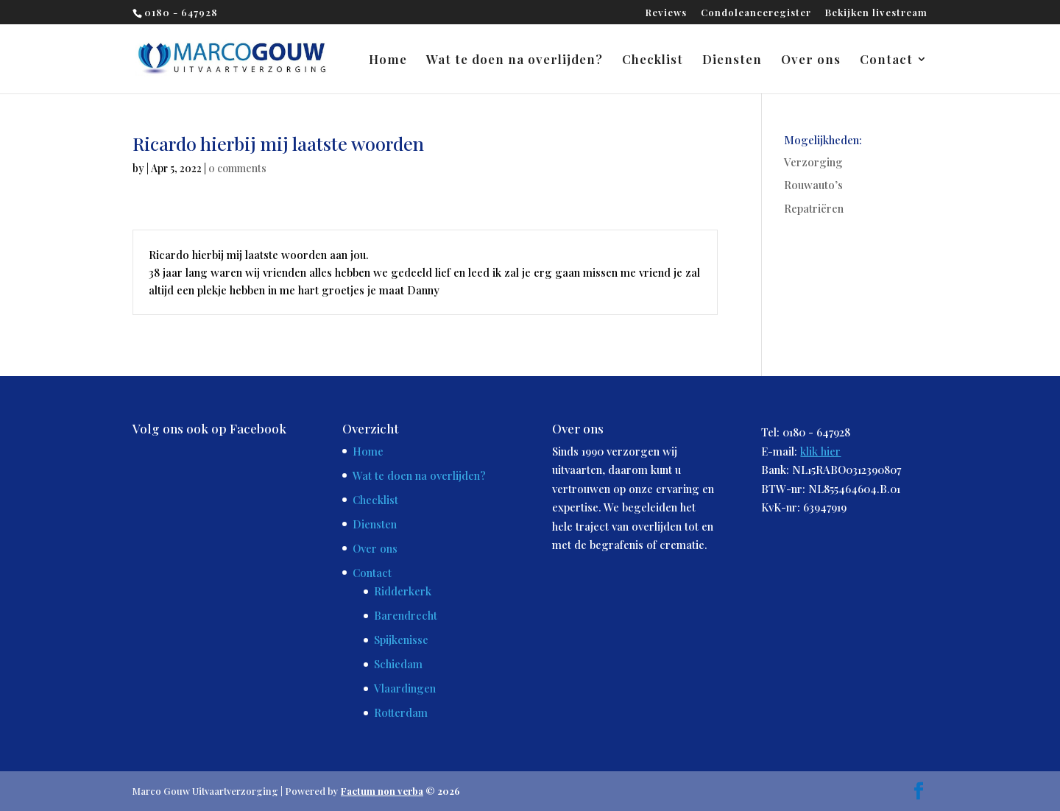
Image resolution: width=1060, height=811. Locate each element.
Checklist (652, 60)
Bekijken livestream (876, 12)
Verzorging (813, 162)
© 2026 (400, 791)
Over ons (811, 60)
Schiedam (398, 663)
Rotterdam (401, 712)
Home (388, 60)
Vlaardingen (405, 688)
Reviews (666, 12)
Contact (886, 60)
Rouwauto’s (813, 184)
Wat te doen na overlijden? (514, 60)
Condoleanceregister (756, 12)
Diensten (732, 60)
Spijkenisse (401, 639)
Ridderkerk (402, 591)
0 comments (237, 168)
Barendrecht (405, 615)
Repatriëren (814, 208)
